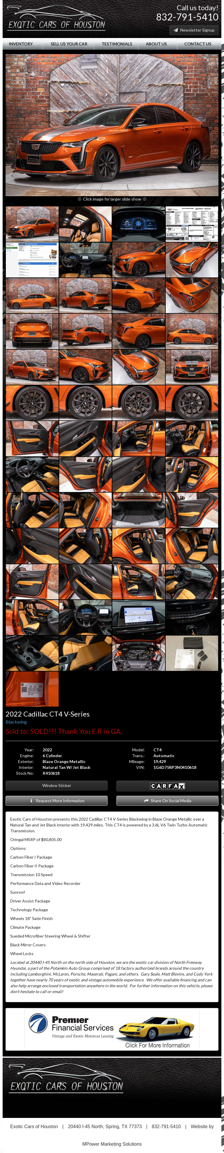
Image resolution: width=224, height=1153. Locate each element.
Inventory (22, 43)
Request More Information (57, 800)
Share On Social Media (167, 800)
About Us (158, 43)
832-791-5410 (187, 17)
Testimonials (116, 43)
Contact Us (199, 43)
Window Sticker (56, 785)
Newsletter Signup (194, 29)
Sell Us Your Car (68, 43)
